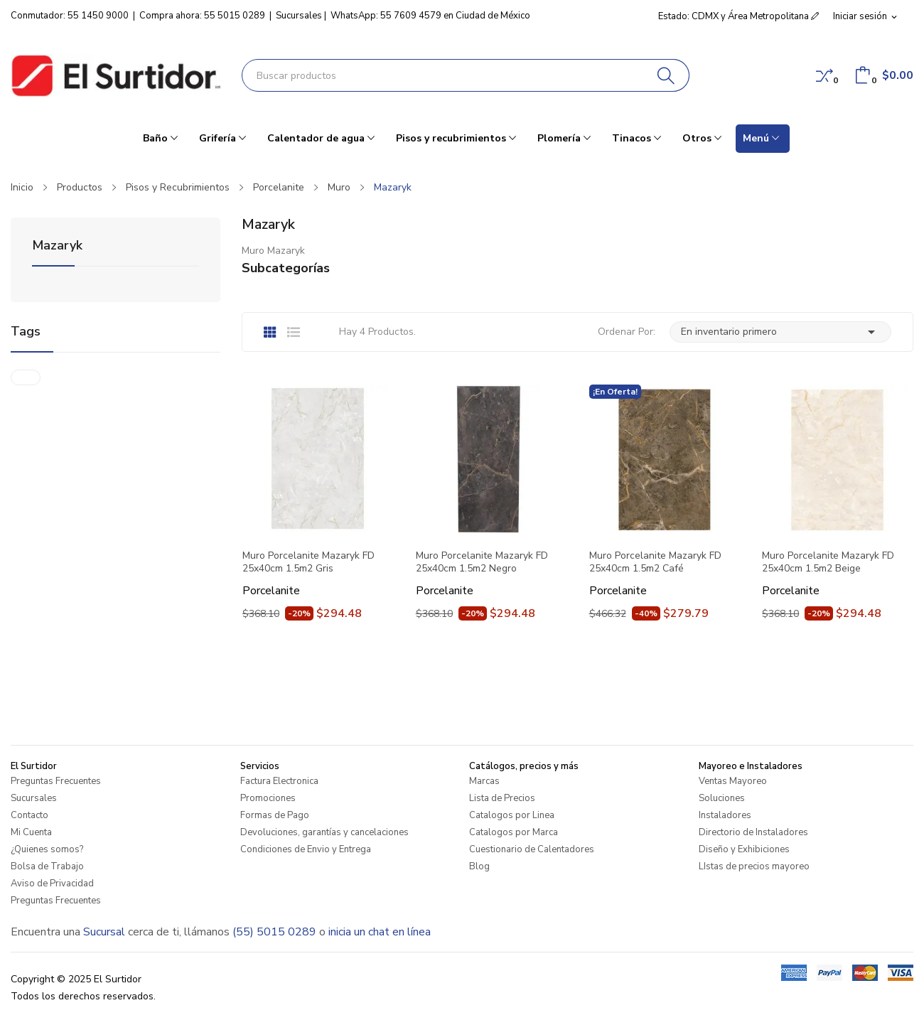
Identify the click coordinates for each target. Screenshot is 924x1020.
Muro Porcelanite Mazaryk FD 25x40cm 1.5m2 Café (655, 562)
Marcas (484, 781)
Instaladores (725, 815)
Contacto (29, 815)
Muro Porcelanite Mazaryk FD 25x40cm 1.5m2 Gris (308, 562)
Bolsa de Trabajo (47, 866)
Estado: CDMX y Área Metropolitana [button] (738, 16)
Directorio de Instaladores (753, 832)
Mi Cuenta (31, 832)
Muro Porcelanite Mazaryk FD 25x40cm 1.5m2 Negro (482, 562)
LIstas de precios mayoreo (754, 866)
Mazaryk (57, 246)
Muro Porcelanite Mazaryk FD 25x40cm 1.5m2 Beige (828, 562)
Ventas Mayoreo (733, 781)
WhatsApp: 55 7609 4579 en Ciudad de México (430, 15)
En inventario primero (780, 331)
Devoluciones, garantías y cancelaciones (324, 832)
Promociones (268, 798)
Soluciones (722, 798)
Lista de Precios (502, 798)
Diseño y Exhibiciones (744, 849)
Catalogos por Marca (513, 832)
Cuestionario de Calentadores (531, 849)
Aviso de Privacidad (52, 883)
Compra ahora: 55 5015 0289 (202, 15)
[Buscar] (666, 75)
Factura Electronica (279, 781)
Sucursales (299, 15)
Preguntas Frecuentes (56, 781)
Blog (479, 866)
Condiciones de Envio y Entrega (305, 849)
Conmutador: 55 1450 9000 (70, 15)
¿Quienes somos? (47, 849)
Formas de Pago (274, 815)
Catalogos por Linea (511, 815)
